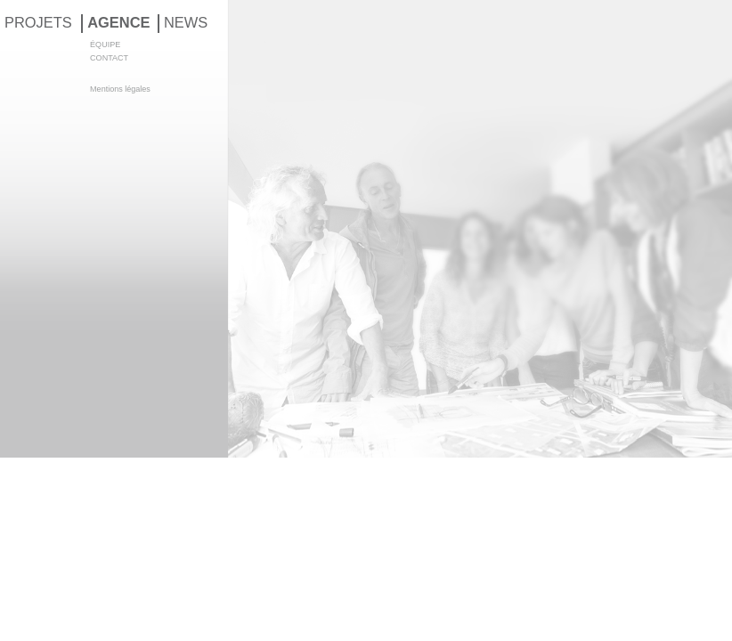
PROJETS (38, 22)
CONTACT (109, 57)
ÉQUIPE (105, 44)
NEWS (185, 22)
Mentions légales (120, 89)
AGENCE (118, 22)
